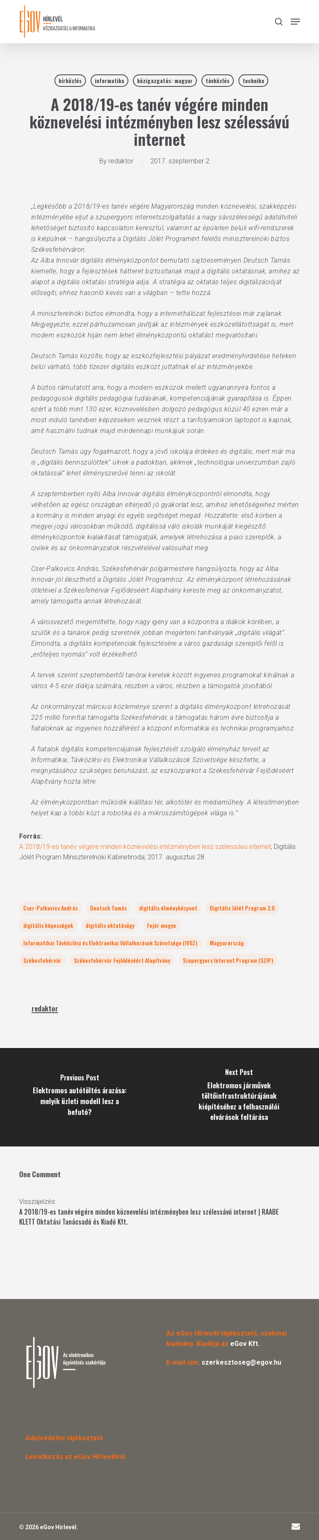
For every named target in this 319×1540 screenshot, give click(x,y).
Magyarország (227, 942)
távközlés (218, 80)
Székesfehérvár (42, 960)
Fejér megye (161, 925)
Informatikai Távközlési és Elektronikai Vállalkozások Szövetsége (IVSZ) (110, 942)
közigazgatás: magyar (165, 80)
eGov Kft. (245, 1344)
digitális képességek (48, 925)
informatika (109, 80)
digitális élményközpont (168, 907)
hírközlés (70, 80)
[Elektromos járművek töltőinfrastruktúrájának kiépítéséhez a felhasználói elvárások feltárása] (239, 1097)
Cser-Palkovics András (50, 907)
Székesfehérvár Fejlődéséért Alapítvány (122, 960)
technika (253, 80)
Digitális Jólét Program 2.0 (242, 907)
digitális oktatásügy (110, 925)
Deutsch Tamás (108, 907)
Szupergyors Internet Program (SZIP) (228, 960)
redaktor (120, 161)
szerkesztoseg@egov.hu (241, 1362)
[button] (295, 21)
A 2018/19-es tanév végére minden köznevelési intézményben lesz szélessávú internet (145, 847)
